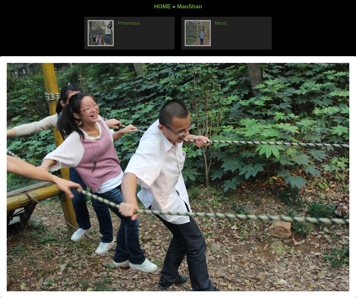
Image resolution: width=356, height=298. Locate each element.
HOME (162, 6)
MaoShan (189, 6)
